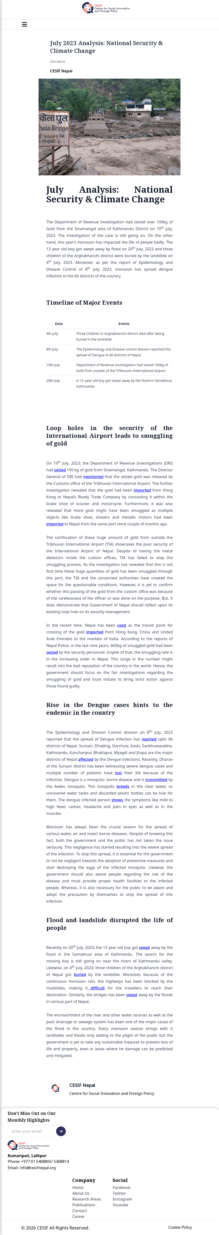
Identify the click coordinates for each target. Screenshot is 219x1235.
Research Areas (86, 1199)
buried (80, 974)
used (121, 625)
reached (149, 739)
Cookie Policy (180, 1227)
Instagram (122, 1199)
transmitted (156, 779)
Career (78, 1216)
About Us (80, 1193)
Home (78, 1187)
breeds (123, 786)
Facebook (122, 1187)
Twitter (119, 1193)
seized (60, 470)
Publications (83, 1205)
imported (142, 490)
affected (85, 759)
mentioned (93, 476)
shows (117, 800)
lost (118, 772)
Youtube (120, 1205)
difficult (96, 988)
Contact (79, 1210)
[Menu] (24, 24)
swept (144, 947)
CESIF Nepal (82, 1085)
